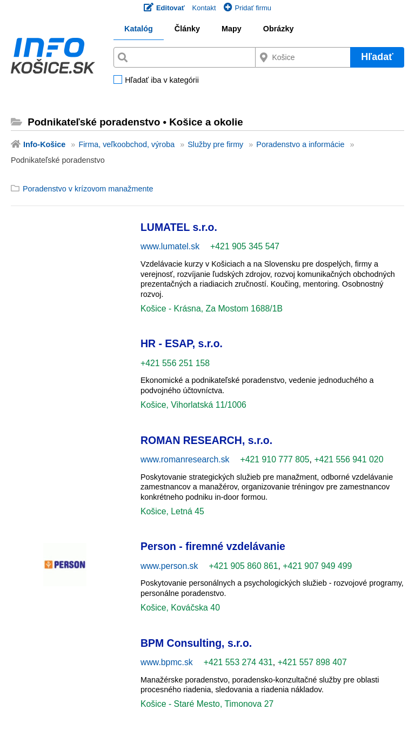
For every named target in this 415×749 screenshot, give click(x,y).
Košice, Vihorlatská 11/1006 (193, 404)
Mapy (232, 28)
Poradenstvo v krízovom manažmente (88, 188)
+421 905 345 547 (244, 246)
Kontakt (204, 8)
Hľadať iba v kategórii (162, 80)
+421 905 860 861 (243, 566)
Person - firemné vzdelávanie (212, 546)
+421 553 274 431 (238, 662)
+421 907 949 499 (317, 566)
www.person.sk (169, 566)
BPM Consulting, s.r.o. (196, 643)
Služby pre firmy (215, 144)
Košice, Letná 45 (172, 511)
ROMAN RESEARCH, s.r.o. (206, 440)
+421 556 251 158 (175, 363)
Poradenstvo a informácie (300, 144)
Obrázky (278, 28)
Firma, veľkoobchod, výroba (126, 144)
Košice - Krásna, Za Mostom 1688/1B (211, 308)
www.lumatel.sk (169, 246)
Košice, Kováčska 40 (180, 607)
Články (187, 28)
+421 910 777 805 (275, 459)
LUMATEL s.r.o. (178, 227)
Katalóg (138, 28)
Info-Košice (44, 144)
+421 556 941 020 (348, 459)
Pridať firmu (247, 8)
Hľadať (377, 56)
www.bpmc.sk (166, 662)
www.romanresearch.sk (185, 459)
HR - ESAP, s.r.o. (181, 343)
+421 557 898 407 (312, 662)
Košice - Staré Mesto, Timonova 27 (206, 703)
